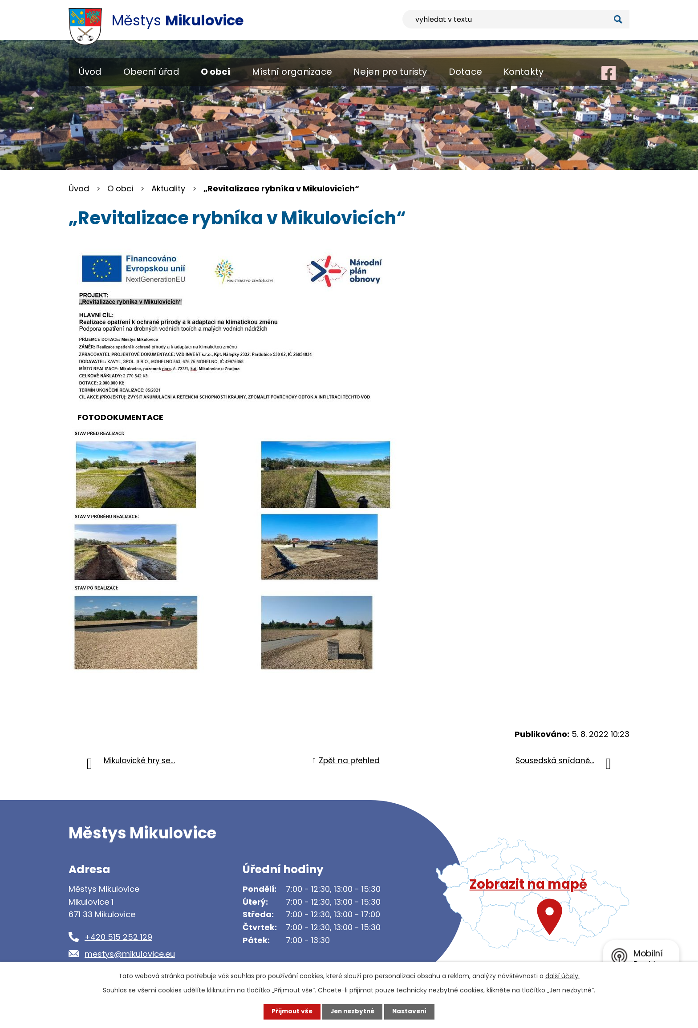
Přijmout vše (290, 1011)
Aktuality (168, 188)
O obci (215, 71)
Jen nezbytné (352, 1011)
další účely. (562, 975)
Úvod (90, 71)
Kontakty (523, 71)
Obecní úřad (151, 71)
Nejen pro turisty (390, 71)
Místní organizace (292, 71)
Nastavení (411, 1011)
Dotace (465, 71)
